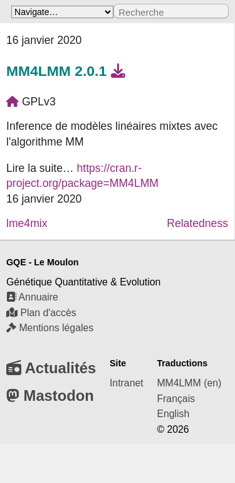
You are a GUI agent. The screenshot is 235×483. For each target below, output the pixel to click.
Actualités (51, 367)
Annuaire (32, 297)
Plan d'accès (41, 312)
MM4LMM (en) (189, 383)
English (173, 413)
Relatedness (197, 223)
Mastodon (50, 395)
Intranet (127, 383)
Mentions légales (49, 327)
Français (176, 398)
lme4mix (27, 223)
